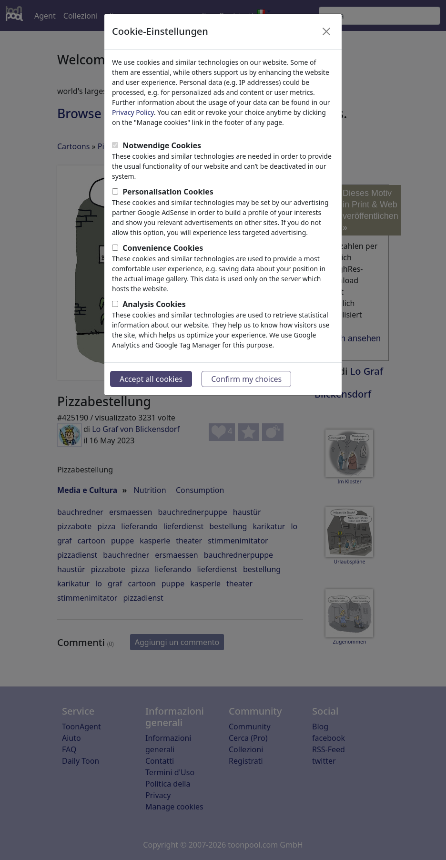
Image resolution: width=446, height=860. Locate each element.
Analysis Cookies (154, 304)
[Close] (326, 31)
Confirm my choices (246, 379)
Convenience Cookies (162, 248)
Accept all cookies (151, 379)
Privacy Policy (133, 112)
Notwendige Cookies (161, 145)
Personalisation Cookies (167, 191)
